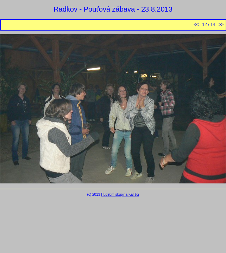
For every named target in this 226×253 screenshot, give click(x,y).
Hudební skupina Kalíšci (120, 194)
